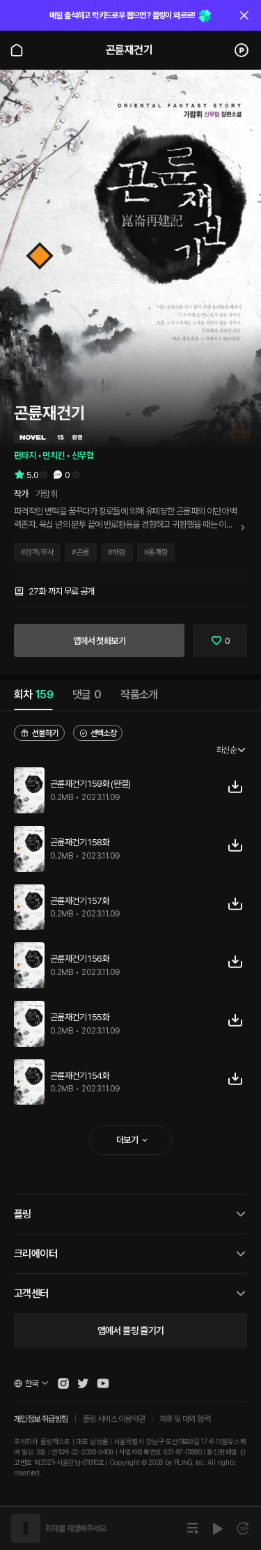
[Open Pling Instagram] (63, 1383)
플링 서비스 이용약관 (114, 1419)
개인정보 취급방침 (41, 1419)
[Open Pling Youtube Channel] (103, 1383)
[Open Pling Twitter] (82, 1383)
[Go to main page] (17, 50)
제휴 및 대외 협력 (184, 1419)
